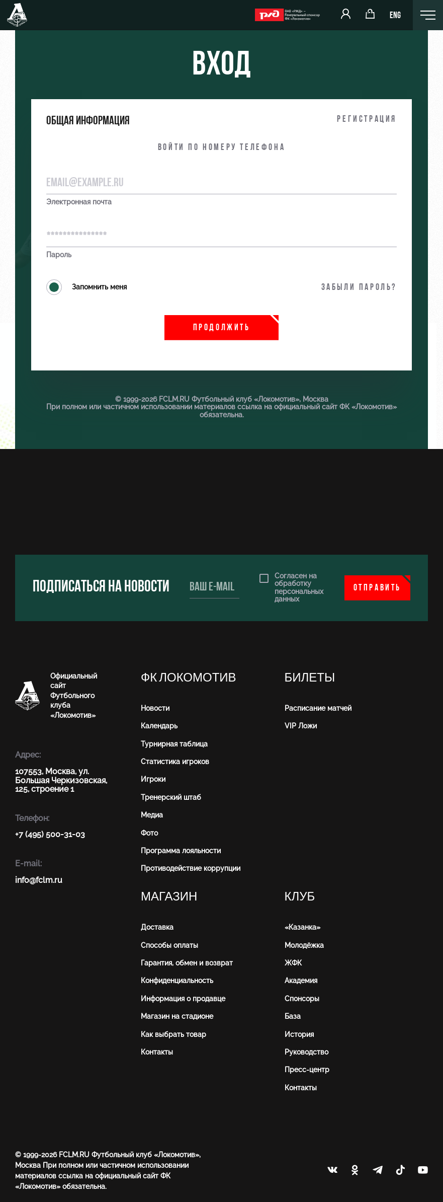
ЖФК (293, 963)
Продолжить (221, 328)
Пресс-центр (307, 1070)
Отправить (377, 588)
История (299, 1034)
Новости (155, 708)
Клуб (300, 896)
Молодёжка (304, 945)
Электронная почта (79, 202)
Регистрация (367, 119)
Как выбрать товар (173, 1034)
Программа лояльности (181, 851)
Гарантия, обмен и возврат (187, 963)
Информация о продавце (183, 999)
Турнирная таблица (174, 744)
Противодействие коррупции (190, 868)
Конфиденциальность (177, 980)
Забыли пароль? (359, 287)
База (293, 1016)
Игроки (153, 779)
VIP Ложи (301, 726)
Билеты (310, 677)
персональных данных (299, 595)
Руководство (306, 1052)
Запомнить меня (86, 287)
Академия (301, 980)
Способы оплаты (169, 945)
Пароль (58, 255)
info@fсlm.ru (38, 880)
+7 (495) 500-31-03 (50, 834)
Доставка (157, 927)
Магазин (169, 896)
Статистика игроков (175, 762)
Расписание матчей (318, 708)
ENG (395, 16)
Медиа (152, 815)
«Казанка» (302, 927)
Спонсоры (302, 999)
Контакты (157, 1052)
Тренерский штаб (171, 797)
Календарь (159, 726)
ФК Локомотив (188, 677)
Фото (149, 833)
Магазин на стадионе (177, 1016)
